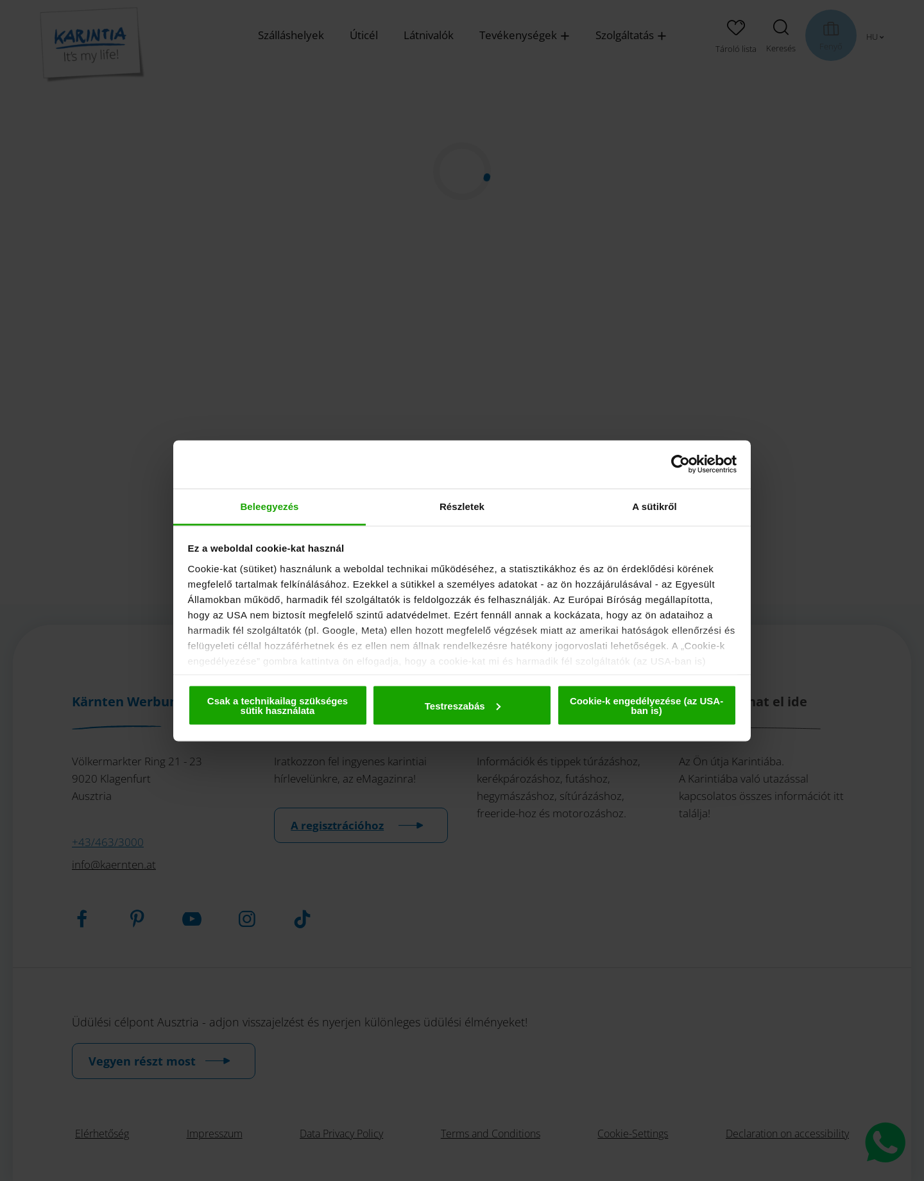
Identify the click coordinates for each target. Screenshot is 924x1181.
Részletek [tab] (462, 505)
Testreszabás (463, 705)
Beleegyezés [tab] (269, 505)
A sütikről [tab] (654, 505)
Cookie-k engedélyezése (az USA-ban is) (646, 705)
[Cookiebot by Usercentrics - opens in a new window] (680, 464)
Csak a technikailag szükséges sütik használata (277, 705)
